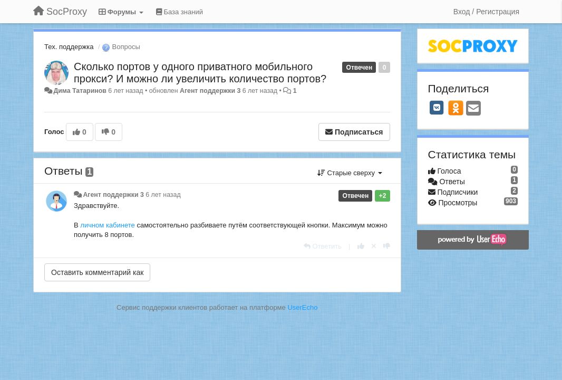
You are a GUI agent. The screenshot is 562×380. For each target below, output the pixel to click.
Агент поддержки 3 (210, 90)
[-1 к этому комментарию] (386, 246)
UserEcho (302, 307)
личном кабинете (107, 225)
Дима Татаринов (79, 90)
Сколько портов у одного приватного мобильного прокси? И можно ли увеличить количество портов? (200, 72)
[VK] (437, 108)
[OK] (455, 108)
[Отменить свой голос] (373, 246)
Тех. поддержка (68, 47)
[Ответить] (323, 246)
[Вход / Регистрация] (486, 12)
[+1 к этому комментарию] (360, 246)
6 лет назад (163, 194)
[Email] (473, 109)
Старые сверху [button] (349, 173)
